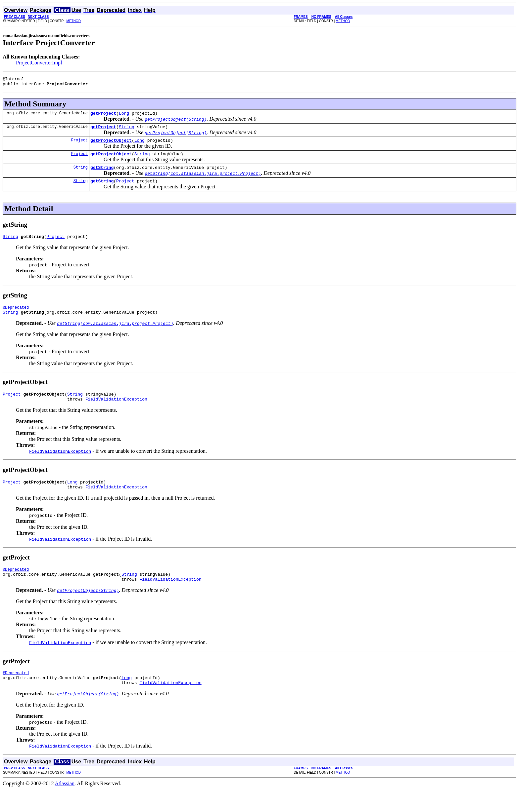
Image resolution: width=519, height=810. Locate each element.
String (126, 131)
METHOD (74, 21)
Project (79, 145)
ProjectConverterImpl (39, 62)
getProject (103, 116)
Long (124, 116)
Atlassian (65, 804)
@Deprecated (16, 317)
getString (102, 174)
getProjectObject (111, 145)
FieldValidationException (116, 412)
